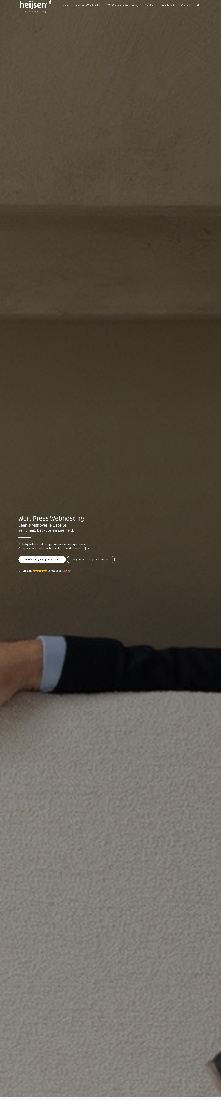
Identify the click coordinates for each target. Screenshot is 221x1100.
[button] (46, 571)
